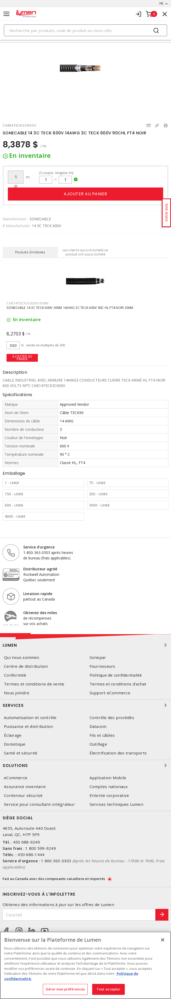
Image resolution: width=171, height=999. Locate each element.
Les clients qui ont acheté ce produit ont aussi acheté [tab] (85, 252)
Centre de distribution (26, 666)
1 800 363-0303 (56, 860)
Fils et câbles (102, 735)
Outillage (98, 744)
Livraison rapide (37, 593)
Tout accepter (109, 989)
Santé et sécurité (20, 753)
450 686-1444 (30, 854)
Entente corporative (109, 795)
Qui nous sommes (21, 657)
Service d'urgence (39, 547)
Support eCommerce (110, 692)
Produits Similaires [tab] (30, 252)
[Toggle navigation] (6, 14)
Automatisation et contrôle (30, 717)
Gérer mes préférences (65, 989)
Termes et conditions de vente (34, 684)
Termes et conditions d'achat (118, 684)
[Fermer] (162, 940)
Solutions (85, 765)
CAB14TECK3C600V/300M (28, 303)
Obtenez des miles (40, 612)
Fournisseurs (102, 666)
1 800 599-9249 (40, 848)
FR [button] (161, 3)
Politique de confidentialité (116, 675)
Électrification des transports (118, 753)
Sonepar (98, 657)
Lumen (85, 645)
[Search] (85, 30)
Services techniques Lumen (116, 804)
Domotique (14, 744)
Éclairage (12, 735)
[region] (85, 965)
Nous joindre (16, 692)
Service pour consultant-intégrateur (39, 804)
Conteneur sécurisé (23, 795)
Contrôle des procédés (112, 717)
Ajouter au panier (85, 194)
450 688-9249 (26, 842)
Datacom (98, 726)
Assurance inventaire (25, 786)
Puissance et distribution (28, 726)
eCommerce (15, 777)
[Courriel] (79, 915)
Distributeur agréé (40, 568)
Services (85, 705)
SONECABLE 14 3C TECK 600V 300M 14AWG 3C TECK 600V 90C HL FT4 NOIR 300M (70, 307)
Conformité (15, 675)
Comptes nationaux (109, 786)
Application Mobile (108, 777)
